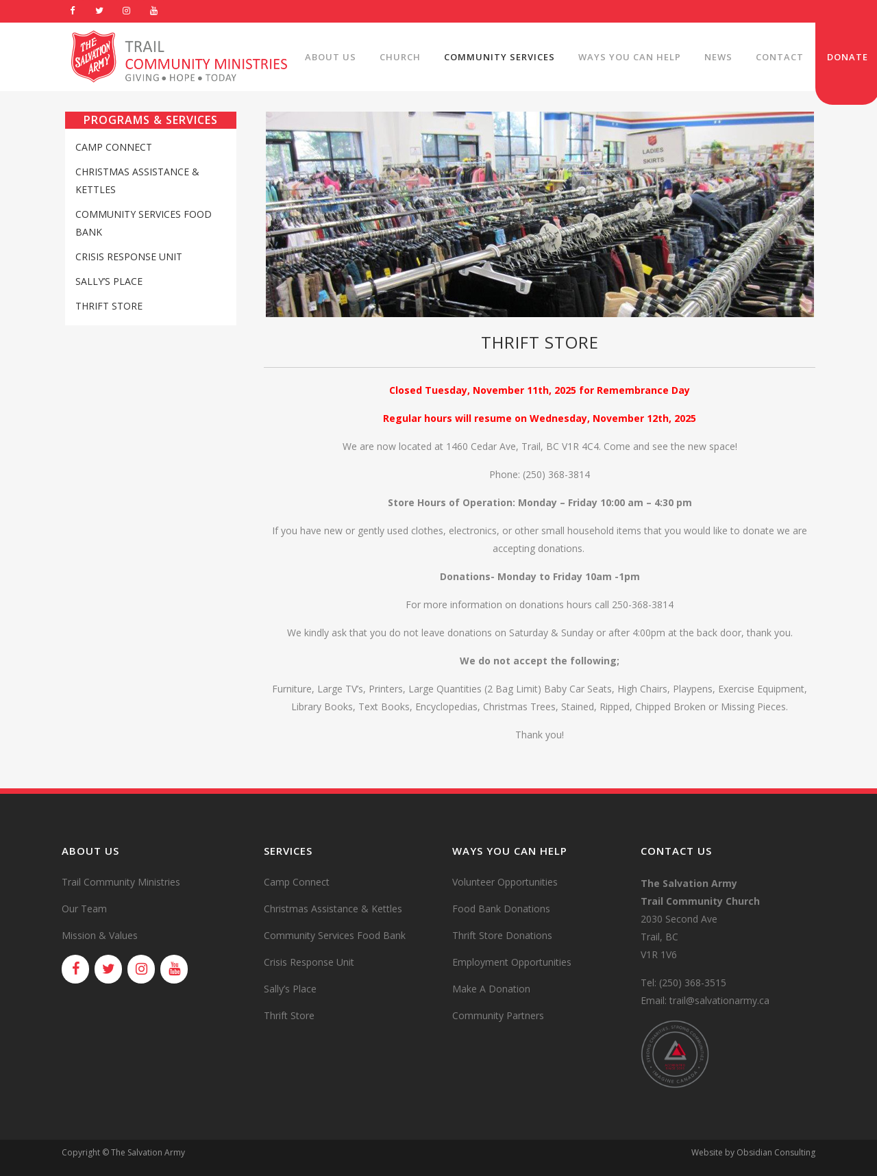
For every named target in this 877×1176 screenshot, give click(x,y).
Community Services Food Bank (335, 935)
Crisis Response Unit (128, 256)
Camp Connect (113, 146)
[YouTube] (154, 11)
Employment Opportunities (511, 961)
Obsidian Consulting (776, 1152)
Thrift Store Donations (502, 935)
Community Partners (498, 1015)
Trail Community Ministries (121, 881)
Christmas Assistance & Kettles (333, 908)
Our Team (84, 908)
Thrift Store (109, 305)
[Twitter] (100, 11)
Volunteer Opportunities (505, 881)
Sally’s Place (109, 281)
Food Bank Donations (501, 908)
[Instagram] (127, 11)
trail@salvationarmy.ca (719, 1000)
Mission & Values (100, 935)
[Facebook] (73, 11)
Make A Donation (491, 988)
